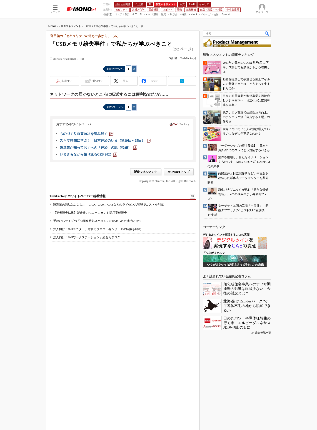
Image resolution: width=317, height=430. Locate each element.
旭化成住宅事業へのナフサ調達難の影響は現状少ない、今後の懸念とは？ (247, 288)
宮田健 (173, 58)
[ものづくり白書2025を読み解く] (86, 134)
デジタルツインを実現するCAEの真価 (226, 234)
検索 (267, 33)
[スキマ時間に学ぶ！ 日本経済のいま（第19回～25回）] (105, 140)
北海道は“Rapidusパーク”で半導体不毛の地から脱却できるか (247, 305)
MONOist (53, 26)
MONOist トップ (178, 172)
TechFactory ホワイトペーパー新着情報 (78, 196)
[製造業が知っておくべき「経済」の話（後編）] (98, 147)
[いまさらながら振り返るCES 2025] (88, 154)
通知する (97, 81)
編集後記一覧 (263, 332)
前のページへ (115, 68)
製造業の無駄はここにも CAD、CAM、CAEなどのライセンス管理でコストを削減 (108, 204)
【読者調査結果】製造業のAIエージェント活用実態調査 (90, 212)
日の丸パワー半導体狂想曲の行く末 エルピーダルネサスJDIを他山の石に (247, 322)
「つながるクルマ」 (215, 252)
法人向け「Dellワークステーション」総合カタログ (86, 237)
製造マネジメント (71, 26)
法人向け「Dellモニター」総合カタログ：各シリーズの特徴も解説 (97, 229)
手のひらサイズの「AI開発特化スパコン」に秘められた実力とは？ (97, 221)
